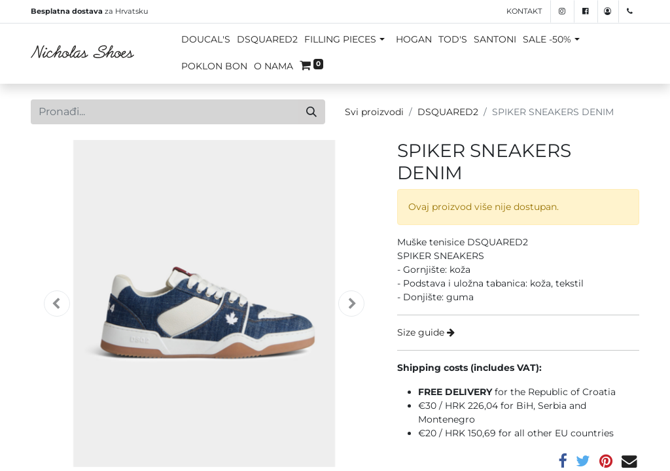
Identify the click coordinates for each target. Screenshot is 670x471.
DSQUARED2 (267, 39)
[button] (57, 303)
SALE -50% (547, 39)
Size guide (426, 332)
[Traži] (311, 111)
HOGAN (414, 39)
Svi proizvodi (374, 112)
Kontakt (524, 11)
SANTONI (495, 39)
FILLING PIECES (340, 39)
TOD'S (452, 39)
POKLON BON (214, 66)
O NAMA (273, 66)
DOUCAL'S (205, 39)
